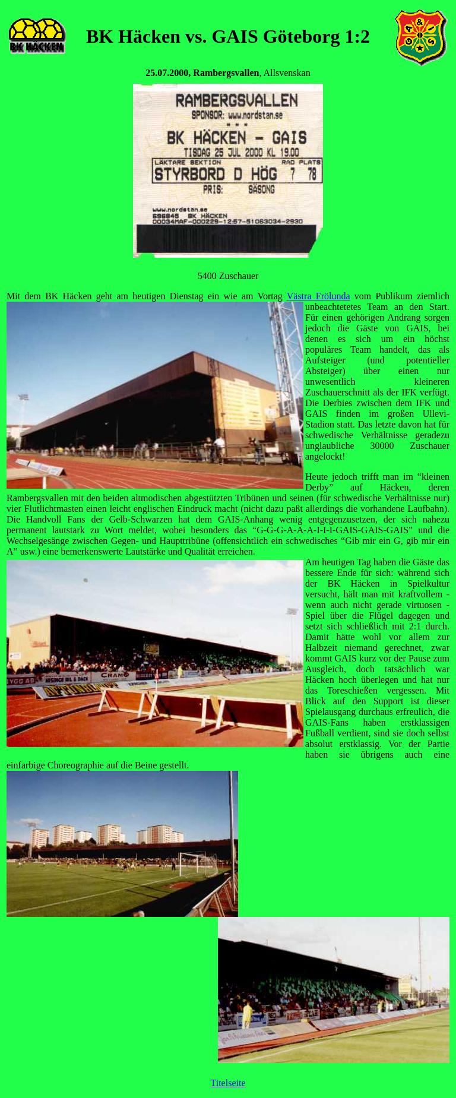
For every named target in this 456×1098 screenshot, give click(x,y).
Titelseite (228, 1083)
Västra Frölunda (318, 296)
